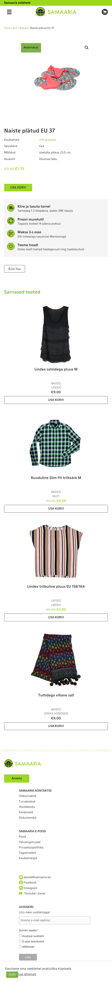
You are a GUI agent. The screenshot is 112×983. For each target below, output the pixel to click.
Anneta (17, 778)
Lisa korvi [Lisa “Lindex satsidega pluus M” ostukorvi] (56, 400)
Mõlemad (28, 946)
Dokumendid (27, 818)
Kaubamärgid (28, 858)
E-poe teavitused (33, 941)
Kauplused (26, 812)
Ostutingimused (29, 842)
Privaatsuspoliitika (31, 847)
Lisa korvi (18, 187)
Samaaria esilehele (17, 3)
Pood (7, 28)
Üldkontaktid (27, 796)
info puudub (47, 140)
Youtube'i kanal (32, 893)
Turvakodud (27, 801)
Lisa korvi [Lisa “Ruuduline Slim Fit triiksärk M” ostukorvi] (56, 508)
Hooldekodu (27, 807)
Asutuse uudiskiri (33, 936)
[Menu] (9, 12)
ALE (15, 28)
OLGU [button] (12, 974)
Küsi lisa (14, 269)
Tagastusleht (27, 853)
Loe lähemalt (27, 974)
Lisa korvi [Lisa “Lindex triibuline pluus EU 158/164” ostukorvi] (56, 617)
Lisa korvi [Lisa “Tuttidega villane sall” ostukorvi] (56, 726)
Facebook (28, 883)
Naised (23, 28)
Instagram (28, 888)
